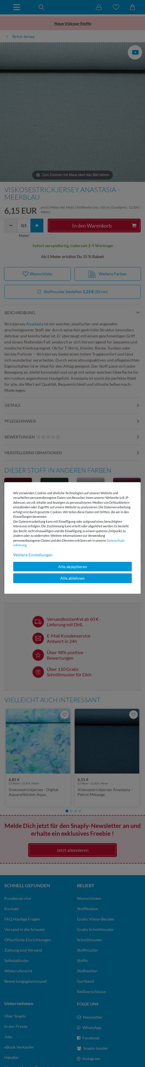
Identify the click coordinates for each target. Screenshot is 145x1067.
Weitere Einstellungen (33, 554)
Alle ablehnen (72, 578)
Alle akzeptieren (72, 566)
